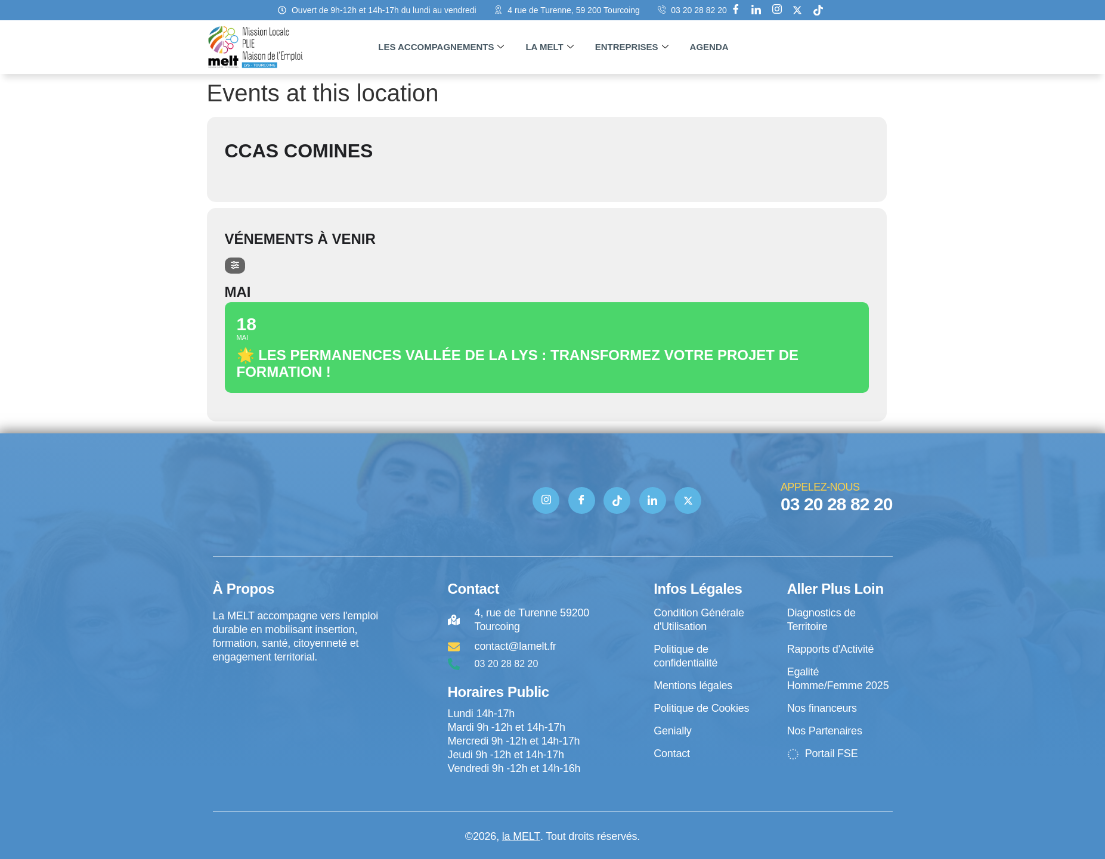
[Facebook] (736, 10)
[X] (797, 10)
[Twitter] (687, 500)
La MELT (549, 47)
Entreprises (631, 47)
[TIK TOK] (616, 500)
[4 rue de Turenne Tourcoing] (297, 713)
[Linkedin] (756, 10)
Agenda (709, 47)
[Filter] (235, 266)
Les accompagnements (441, 47)
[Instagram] (777, 10)
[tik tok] (818, 10)
